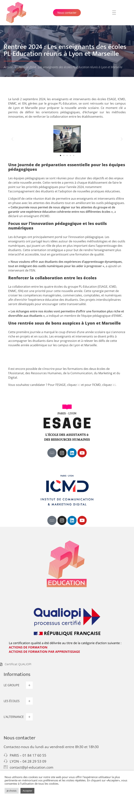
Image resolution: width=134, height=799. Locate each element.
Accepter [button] (27, 790)
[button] (12, 139)
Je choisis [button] (11, 790)
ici (79, 385)
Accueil (8, 67)
